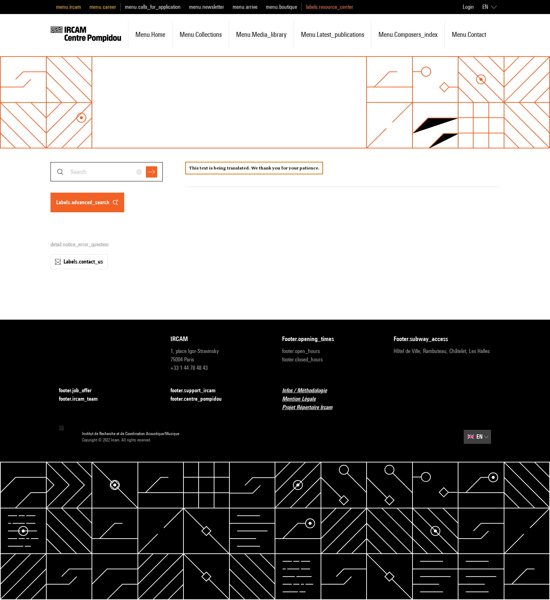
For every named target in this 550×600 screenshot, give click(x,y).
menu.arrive (245, 7)
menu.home (150, 34)
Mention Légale (303, 399)
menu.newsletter (206, 7)
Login (468, 7)
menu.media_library (261, 34)
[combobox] (107, 171)
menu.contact (469, 34)
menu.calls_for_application (153, 7)
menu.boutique (281, 7)
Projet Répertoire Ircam (311, 407)
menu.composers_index (407, 34)
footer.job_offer (79, 390)
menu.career (102, 7)
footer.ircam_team (82, 399)
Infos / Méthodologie (308, 390)
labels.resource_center (329, 7)
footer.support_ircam (197, 390)
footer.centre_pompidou (200, 399)
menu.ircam (68, 7)
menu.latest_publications (332, 34)
